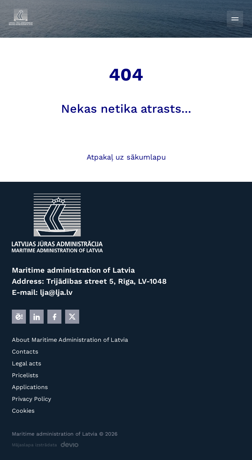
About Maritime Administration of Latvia (70, 339)
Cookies (23, 410)
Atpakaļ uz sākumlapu (126, 157)
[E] (19, 317)
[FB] (54, 317)
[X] (72, 317)
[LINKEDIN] (37, 317)
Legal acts (26, 363)
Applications (30, 387)
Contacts (25, 351)
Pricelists (25, 375)
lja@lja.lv (56, 292)
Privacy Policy (31, 398)
